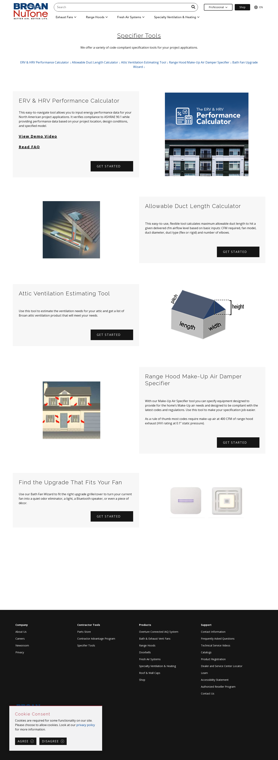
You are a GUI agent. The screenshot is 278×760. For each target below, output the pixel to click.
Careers (20, 638)
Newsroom (22, 645)
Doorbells (145, 652)
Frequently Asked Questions (218, 638)
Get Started (235, 252)
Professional (218, 7)
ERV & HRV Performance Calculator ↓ (45, 62)
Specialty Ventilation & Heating (157, 666)
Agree (23, 741)
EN (258, 7)
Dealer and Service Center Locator (221, 666)
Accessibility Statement (215, 680)
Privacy (19, 652)
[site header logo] (31, 11)
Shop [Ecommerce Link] (242, 7)
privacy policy (85, 725)
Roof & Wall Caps (149, 673)
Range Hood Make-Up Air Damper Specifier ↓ (200, 62)
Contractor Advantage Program (96, 638)
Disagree (50, 741)
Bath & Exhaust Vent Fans (154, 638)
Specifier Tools (86, 645)
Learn (204, 673)
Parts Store (84, 631)
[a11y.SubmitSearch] (193, 7)
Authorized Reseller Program (218, 686)
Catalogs (206, 652)
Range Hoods (147, 645)
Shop (142, 680)
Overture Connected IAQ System (158, 631)
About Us (21, 631)
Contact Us (207, 693)
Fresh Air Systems (150, 659)
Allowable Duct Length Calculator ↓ (96, 62)
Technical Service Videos (215, 645)
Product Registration (213, 659)
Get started (109, 166)
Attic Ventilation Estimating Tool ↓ (144, 62)
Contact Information (213, 631)
